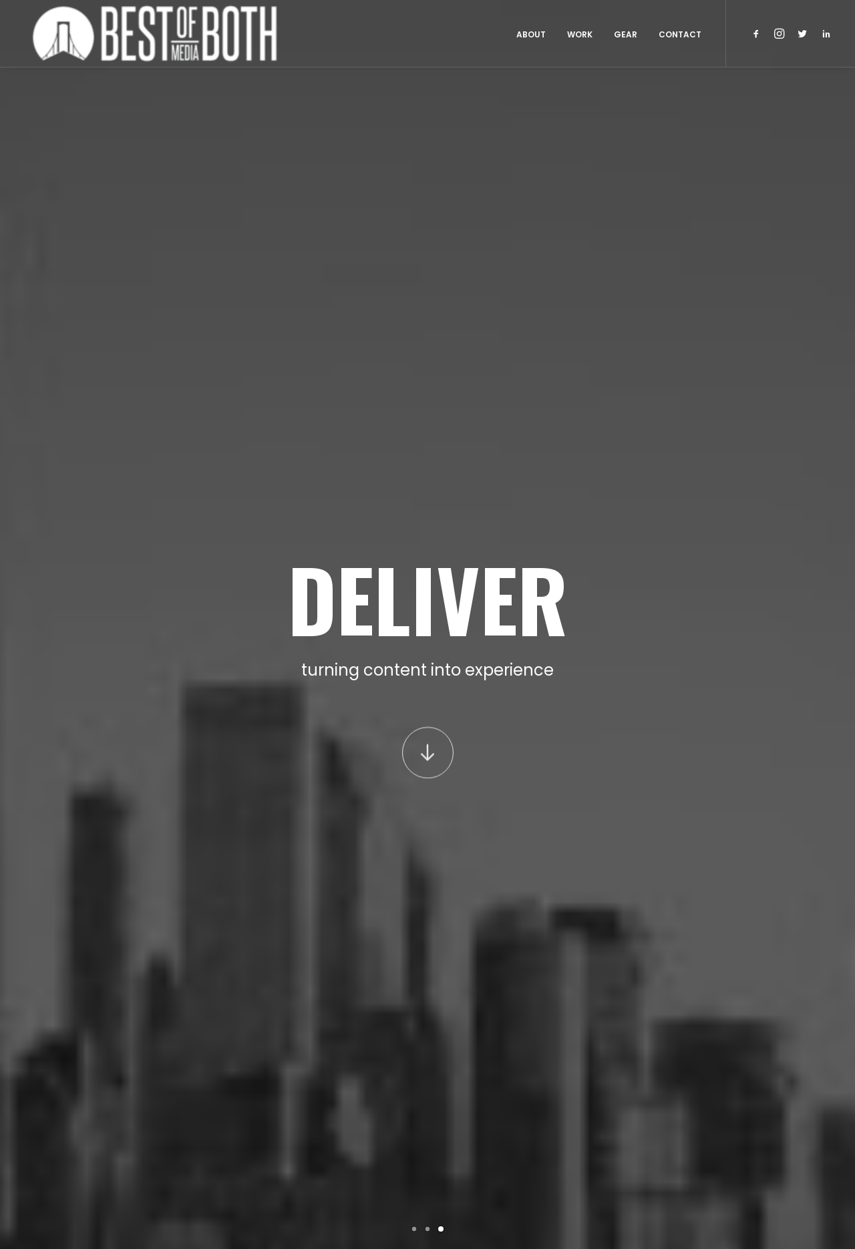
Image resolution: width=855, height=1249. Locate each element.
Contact (680, 34)
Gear (625, 34)
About (531, 34)
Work (579, 34)
